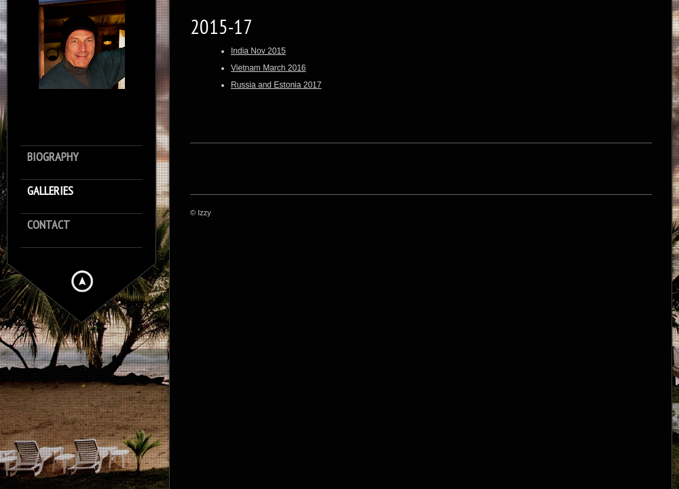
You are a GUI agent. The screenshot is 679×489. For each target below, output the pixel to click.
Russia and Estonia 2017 (276, 85)
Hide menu (82, 281)
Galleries (50, 191)
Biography (52, 157)
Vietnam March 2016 (268, 68)
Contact (48, 225)
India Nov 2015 (258, 51)
